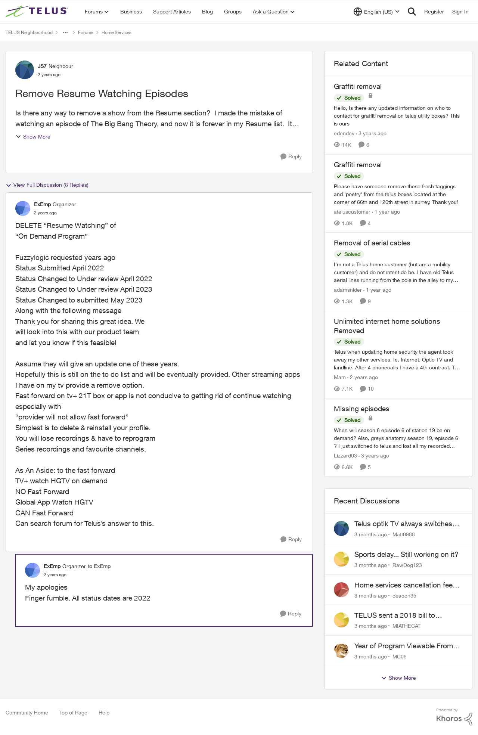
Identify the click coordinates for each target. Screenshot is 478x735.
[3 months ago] (370, 534)
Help (104, 712)
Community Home (27, 712)
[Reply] (291, 157)
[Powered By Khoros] (454, 717)
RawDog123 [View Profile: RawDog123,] (407, 565)
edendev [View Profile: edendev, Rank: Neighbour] (344, 133)
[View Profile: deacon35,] (341, 589)
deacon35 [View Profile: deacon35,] (404, 595)
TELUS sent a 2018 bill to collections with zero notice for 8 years (405, 615)
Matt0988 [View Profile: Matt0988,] (403, 534)
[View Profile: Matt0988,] (341, 528)
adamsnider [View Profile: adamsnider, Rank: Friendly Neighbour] (348, 289)
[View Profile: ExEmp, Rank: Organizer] (22, 208)
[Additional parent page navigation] (65, 32)
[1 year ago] (386, 211)
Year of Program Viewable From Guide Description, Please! (403, 646)
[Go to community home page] (38, 12)
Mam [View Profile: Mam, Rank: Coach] (340, 377)
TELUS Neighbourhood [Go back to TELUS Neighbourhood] (29, 32)
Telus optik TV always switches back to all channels (403, 524)
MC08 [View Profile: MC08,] (399, 656)
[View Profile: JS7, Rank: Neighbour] (24, 70)
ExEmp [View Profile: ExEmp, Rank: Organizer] (42, 204)
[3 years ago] (371, 133)
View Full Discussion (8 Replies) (47, 185)
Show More (32, 136)
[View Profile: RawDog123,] (341, 559)
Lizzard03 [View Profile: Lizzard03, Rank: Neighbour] (345, 455)
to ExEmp (99, 566)
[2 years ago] (362, 377)
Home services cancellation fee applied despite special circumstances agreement (403, 585)
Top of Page (73, 712)
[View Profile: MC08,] (341, 650)
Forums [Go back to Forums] (85, 32)
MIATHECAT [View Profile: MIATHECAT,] (406, 626)
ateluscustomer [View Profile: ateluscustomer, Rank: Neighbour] (352, 211)
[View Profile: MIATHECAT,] (341, 619)
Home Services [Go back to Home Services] (116, 32)
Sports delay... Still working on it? (406, 554)
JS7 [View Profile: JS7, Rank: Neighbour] (42, 66)
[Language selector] (376, 11)
